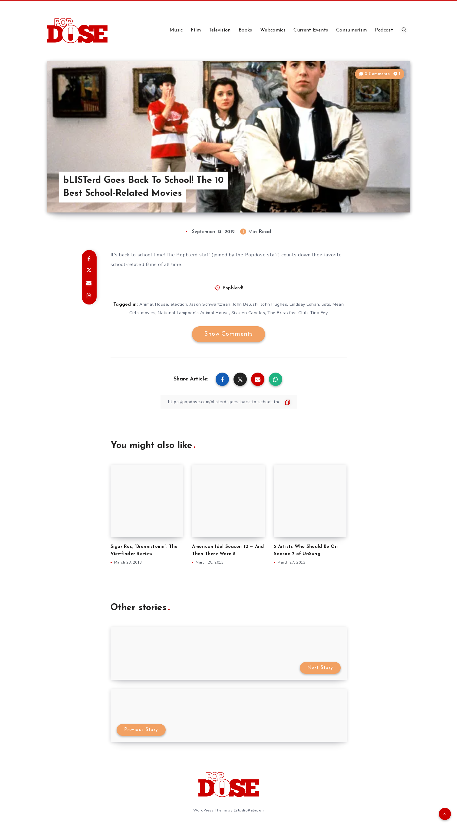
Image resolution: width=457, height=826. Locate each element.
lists (326, 304)
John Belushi (246, 304)
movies (148, 313)
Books (245, 30)
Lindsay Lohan (304, 304)
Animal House (153, 304)
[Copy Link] (229, 402)
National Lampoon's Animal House (193, 313)
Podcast (384, 30)
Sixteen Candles (248, 313)
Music (176, 30)
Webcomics (273, 30)
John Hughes (274, 304)
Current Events (310, 30)
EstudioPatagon (248, 810)
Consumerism (351, 30)
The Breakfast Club (287, 313)
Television (220, 30)
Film (196, 30)
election (179, 304)
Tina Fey (319, 313)
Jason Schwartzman (210, 304)
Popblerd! (233, 288)
